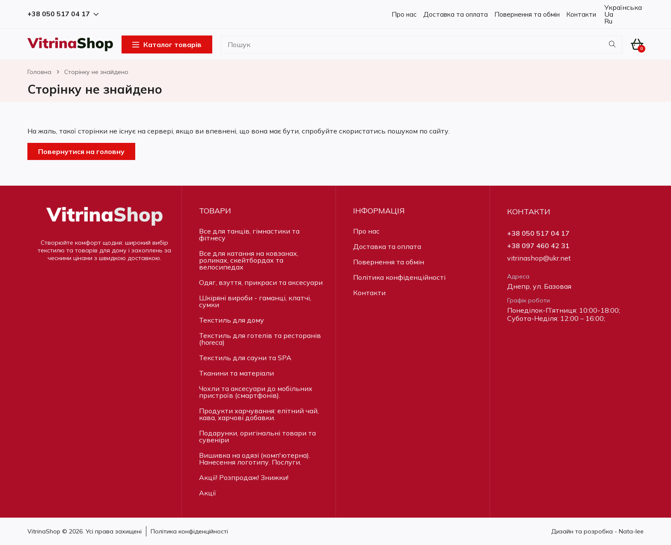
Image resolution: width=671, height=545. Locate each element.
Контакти (581, 14)
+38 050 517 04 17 (538, 233)
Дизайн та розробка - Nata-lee (597, 531)
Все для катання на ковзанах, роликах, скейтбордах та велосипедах (248, 260)
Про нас (404, 14)
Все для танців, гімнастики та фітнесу (249, 234)
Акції (207, 492)
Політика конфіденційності (399, 277)
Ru (607, 21)
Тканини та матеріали (236, 373)
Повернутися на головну (81, 151)
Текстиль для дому (231, 320)
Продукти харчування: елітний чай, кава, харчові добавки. (259, 414)
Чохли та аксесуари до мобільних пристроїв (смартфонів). (255, 392)
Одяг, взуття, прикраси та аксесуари (261, 282)
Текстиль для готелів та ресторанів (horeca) (260, 339)
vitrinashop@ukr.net (539, 258)
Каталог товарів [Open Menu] (167, 44)
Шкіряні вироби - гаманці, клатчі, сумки (255, 301)
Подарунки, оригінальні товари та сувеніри (257, 436)
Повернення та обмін (527, 14)
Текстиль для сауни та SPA (245, 357)
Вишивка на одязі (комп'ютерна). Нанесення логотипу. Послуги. (254, 458)
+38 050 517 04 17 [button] (62, 14)
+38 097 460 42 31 (538, 246)
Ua (608, 14)
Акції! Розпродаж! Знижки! (243, 477)
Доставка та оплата (455, 14)
